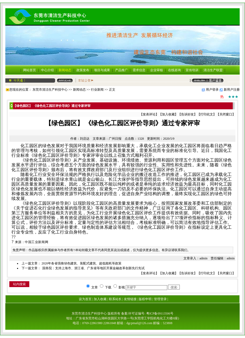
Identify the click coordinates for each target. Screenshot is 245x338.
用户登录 (212, 89)
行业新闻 (97, 89)
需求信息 (139, 70)
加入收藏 (168, 114)
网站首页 (29, 70)
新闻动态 (65, 70)
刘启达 (84, 138)
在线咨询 (174, 70)
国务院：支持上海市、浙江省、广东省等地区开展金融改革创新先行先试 (93, 268)
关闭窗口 (225, 114)
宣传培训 (192, 70)
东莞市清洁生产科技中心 (50, 89)
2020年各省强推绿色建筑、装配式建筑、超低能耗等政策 (81, 263)
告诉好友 (187, 114)
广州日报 (115, 138)
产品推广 (121, 70)
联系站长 (115, 299)
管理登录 (160, 299)
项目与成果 (102, 70)
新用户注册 (232, 89)
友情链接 (130, 299)
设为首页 (85, 299)
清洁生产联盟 (213, 70)
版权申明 (145, 299)
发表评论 (149, 114)
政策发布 (82, 70)
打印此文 (206, 114)
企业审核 (156, 70)
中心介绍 (47, 70)
